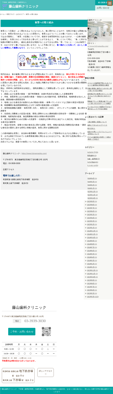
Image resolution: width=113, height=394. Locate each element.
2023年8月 (92, 283)
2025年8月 (92, 205)
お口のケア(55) (92, 152)
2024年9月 (92, 241)
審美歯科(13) (91, 155)
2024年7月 (92, 247)
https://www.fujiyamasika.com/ (34, 153)
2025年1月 (92, 228)
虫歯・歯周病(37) (93, 159)
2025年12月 (92, 191)
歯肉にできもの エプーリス (97, 125)
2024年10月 (92, 237)
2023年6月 (92, 290)
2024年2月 (92, 264)
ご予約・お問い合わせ (21, 331)
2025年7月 (92, 208)
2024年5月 (92, 254)
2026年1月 (92, 188)
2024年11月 (92, 234)
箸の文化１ (91, 128)
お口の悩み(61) (92, 162)
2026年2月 (92, 185)
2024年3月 (92, 260)
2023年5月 (92, 293)
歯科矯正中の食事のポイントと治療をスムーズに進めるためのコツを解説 (99, 96)
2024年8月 (92, 244)
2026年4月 (92, 178)
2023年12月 (92, 270)
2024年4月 (92, 257)
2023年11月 (92, 274)
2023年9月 (92, 280)
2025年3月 (92, 221)
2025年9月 (92, 201)
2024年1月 (92, 267)
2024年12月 (92, 231)
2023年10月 (92, 277)
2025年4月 (92, 218)
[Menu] (109, 3)
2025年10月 (92, 198)
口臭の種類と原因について (97, 122)
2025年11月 (92, 195)
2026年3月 (92, 182)
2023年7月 (92, 287)
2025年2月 (92, 224)
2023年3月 (92, 297)
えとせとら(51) (92, 165)
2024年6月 (92, 251)
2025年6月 (92, 211)
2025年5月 (92, 214)
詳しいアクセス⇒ (45, 372)
